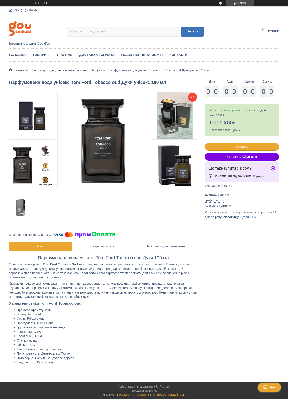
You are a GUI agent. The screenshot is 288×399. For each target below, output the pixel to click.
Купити (242, 147)
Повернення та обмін (142, 54)
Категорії (21, 70)
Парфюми (98, 70)
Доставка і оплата (97, 54)
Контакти (178, 54)
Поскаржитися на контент (133, 394)
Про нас (64, 54)
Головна (17, 54)
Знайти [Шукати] (192, 31)
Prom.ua (165, 386)
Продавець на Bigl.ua (144, 390)
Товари (39, 54)
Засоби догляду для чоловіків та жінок (59, 70)
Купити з (242, 157)
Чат (269, 387)
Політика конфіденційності (168, 394)
